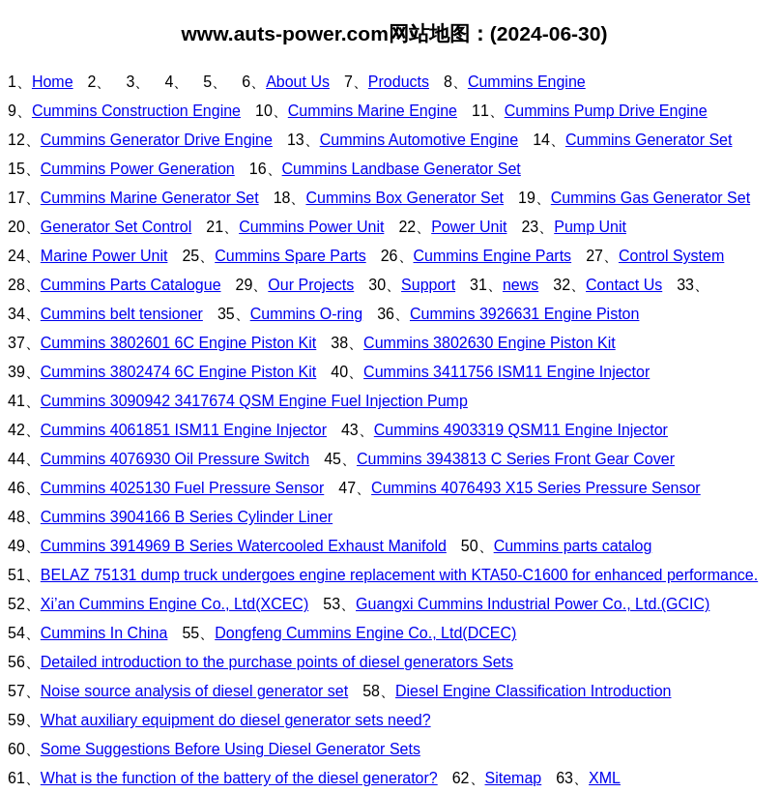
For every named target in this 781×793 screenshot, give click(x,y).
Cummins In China (104, 633)
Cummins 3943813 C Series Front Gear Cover (516, 459)
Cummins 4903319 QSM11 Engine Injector (521, 430)
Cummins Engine (527, 81)
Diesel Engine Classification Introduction (533, 691)
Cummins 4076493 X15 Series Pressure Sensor (536, 488)
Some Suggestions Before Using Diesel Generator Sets (230, 749)
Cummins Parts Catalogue (131, 285)
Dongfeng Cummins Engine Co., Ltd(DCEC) (365, 633)
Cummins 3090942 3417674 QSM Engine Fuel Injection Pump (254, 401)
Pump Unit (590, 227)
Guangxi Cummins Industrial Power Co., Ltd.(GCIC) (532, 604)
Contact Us (624, 285)
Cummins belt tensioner (122, 314)
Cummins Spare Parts (290, 256)
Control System (671, 256)
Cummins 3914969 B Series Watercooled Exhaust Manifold (244, 546)
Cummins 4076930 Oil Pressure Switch (175, 459)
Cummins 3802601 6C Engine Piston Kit (179, 343)
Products (398, 81)
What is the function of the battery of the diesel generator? (239, 778)
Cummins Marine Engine (372, 111)
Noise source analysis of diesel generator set (194, 691)
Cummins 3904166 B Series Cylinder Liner (187, 517)
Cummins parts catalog (573, 546)
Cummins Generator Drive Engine (157, 140)
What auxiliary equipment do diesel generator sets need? (236, 720)
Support (428, 285)
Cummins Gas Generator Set (650, 198)
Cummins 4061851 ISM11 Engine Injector (184, 430)
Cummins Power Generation (138, 169)
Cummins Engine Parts (493, 256)
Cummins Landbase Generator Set (401, 169)
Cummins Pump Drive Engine (606, 111)
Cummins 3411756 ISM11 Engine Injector (506, 372)
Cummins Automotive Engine (419, 140)
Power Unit (468, 227)
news (520, 285)
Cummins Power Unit (311, 227)
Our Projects (311, 285)
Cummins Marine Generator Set (150, 198)
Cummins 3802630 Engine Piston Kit (489, 343)
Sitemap (513, 778)
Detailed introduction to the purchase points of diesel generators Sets (277, 662)
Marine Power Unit (104, 256)
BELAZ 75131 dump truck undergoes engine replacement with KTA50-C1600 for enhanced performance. (399, 575)
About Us (298, 81)
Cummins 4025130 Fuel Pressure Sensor (182, 488)
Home (52, 81)
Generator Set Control (116, 227)
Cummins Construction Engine (136, 111)
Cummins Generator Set (649, 140)
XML (605, 778)
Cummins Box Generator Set (404, 198)
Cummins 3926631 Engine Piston (524, 314)
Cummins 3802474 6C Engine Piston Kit (179, 372)
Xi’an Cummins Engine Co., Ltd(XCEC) (174, 604)
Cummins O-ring (306, 314)
